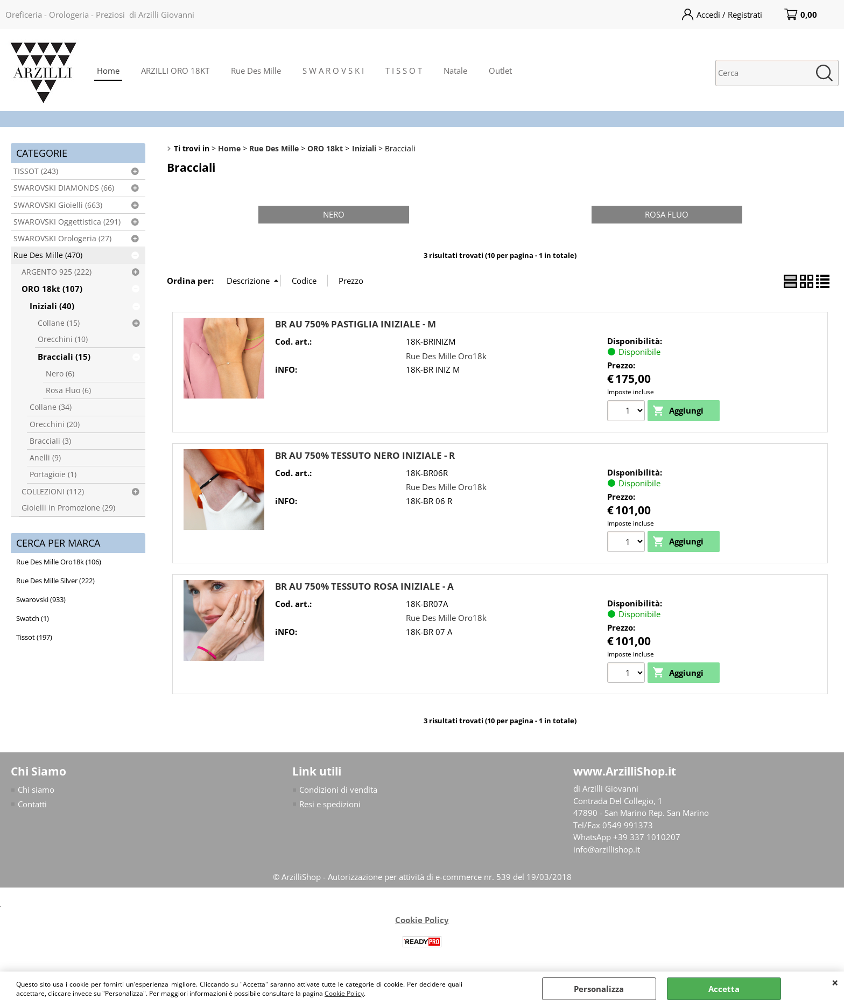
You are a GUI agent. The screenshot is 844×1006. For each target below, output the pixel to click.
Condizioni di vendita (338, 789)
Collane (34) (51, 407)
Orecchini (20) (55, 424)
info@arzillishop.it (606, 849)
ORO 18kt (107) (52, 288)
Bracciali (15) (64, 356)
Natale (455, 70)
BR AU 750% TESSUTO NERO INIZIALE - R (365, 455)
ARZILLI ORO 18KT (175, 70)
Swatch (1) (32, 618)
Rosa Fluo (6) (68, 390)
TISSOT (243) (35, 171)
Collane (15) (59, 323)
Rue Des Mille (256, 70)
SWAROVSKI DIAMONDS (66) (63, 188)
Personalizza (599, 988)
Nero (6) (60, 374)
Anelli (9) (45, 458)
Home (108, 70)
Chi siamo (36, 789)
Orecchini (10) (63, 339)
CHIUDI (835, 982)
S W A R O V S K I (333, 70)
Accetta (724, 988)
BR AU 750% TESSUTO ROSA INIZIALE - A (364, 586)
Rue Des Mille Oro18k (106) (58, 562)
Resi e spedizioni (330, 804)
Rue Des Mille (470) (47, 255)
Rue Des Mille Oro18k (446, 356)
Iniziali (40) (52, 306)
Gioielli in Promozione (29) (68, 508)
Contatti (32, 804)
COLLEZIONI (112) (53, 492)
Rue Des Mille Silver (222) (55, 580)
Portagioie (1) (53, 474)
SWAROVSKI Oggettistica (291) (67, 222)
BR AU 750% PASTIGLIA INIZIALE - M (355, 324)
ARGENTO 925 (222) (57, 272)
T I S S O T (403, 70)
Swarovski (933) (41, 599)
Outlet (500, 70)
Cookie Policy (344, 993)
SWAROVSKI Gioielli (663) (57, 205)
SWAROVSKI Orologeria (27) (62, 238)
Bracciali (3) (50, 441)
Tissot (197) (34, 637)
